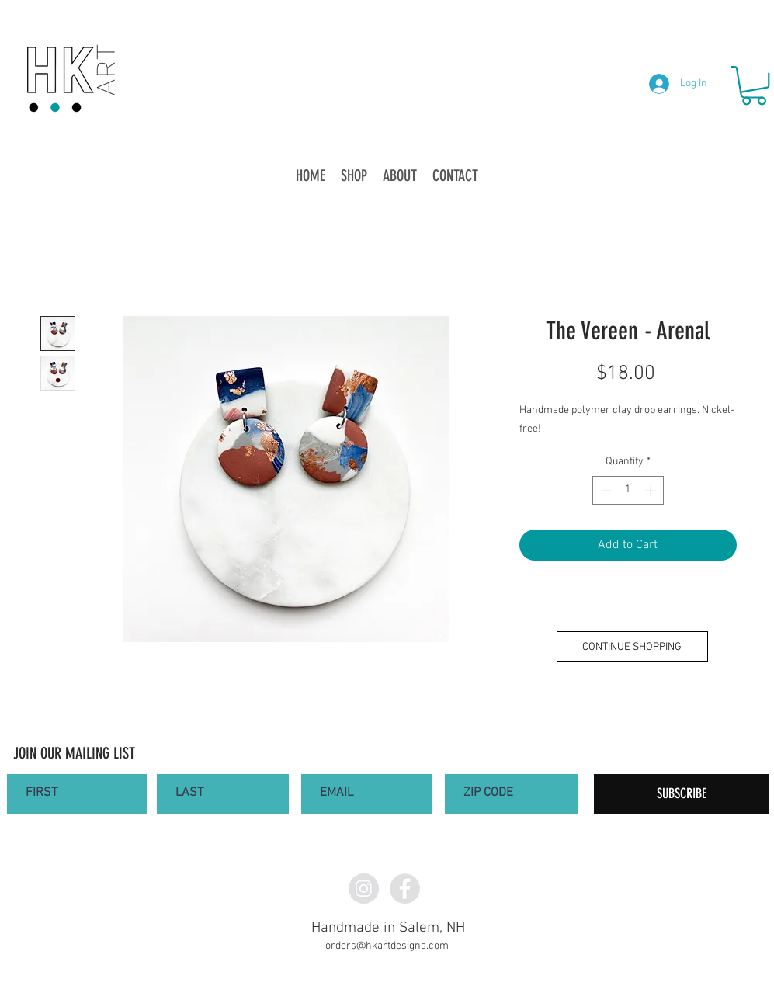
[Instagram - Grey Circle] (364, 888)
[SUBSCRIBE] (681, 794)
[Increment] (651, 490)
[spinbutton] (628, 490)
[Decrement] (604, 490)
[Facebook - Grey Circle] (405, 888)
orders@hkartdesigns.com (387, 946)
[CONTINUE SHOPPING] (632, 646)
